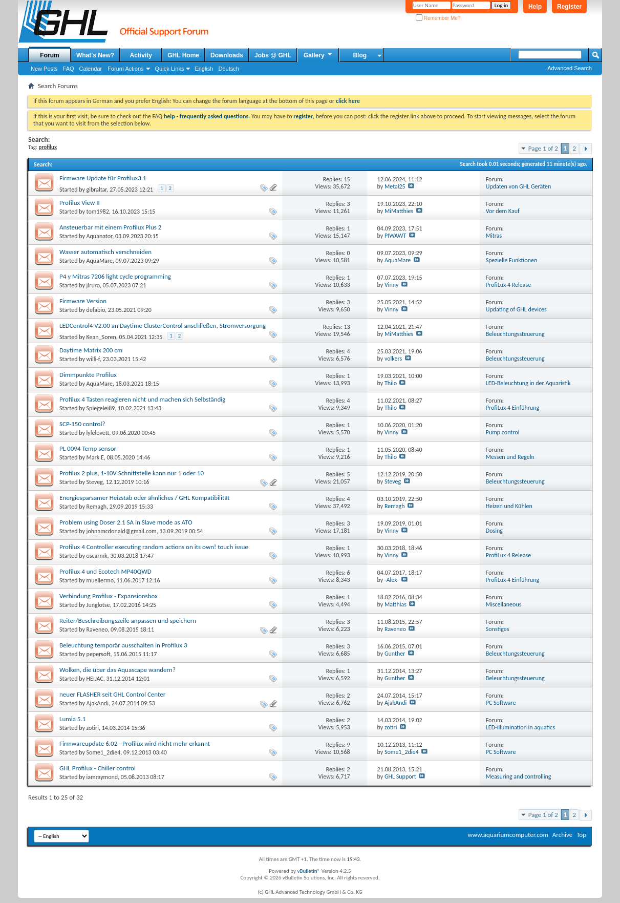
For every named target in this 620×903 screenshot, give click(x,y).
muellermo (100, 580)
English (204, 69)
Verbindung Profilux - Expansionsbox (108, 596)
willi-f (93, 359)
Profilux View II (79, 202)
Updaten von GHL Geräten (518, 186)
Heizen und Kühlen (509, 506)
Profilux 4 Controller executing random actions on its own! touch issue (153, 547)
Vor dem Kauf (503, 211)
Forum (49, 55)
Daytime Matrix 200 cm (90, 350)
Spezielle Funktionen (511, 260)
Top (581, 834)
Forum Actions (125, 69)
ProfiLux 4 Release (508, 284)
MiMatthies (398, 211)
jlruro (93, 285)
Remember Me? (438, 18)
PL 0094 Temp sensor (87, 448)
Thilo (390, 383)
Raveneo (97, 629)
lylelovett (98, 432)
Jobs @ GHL (272, 55)
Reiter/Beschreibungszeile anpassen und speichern (127, 620)
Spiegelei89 (101, 408)
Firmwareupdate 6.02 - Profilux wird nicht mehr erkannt (134, 743)
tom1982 (98, 211)
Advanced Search (569, 68)
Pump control (503, 432)
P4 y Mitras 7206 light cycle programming (115, 276)
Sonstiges (497, 629)
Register (569, 6)
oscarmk (97, 555)
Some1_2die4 (104, 752)
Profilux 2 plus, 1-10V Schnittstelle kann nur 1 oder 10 (131, 473)
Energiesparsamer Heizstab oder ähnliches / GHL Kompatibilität (144, 497)
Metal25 (394, 186)
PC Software (501, 702)
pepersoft (99, 654)
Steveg (95, 482)
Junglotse (98, 604)
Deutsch (228, 69)
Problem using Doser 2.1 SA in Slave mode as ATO (126, 522)
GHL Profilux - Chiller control (97, 768)
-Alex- (391, 579)
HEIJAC (95, 678)
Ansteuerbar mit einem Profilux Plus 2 (110, 227)
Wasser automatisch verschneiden (105, 252)
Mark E (95, 457)
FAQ (68, 69)
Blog (360, 55)
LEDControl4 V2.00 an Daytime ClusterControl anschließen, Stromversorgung (162, 325)
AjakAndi (98, 703)
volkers (393, 358)
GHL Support (400, 776)
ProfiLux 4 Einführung (512, 407)
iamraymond (102, 777)
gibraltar (97, 189)
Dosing (494, 530)
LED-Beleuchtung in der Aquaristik (528, 383)
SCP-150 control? (82, 424)
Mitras (494, 235)
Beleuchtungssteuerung (515, 334)
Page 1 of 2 (543, 148)
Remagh (97, 506)
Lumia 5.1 (72, 719)
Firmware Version (82, 301)
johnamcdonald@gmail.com (122, 531)
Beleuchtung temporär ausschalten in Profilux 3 (123, 645)
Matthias (395, 604)
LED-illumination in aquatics (520, 727)
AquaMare (100, 260)
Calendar (90, 69)
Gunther (394, 653)
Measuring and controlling (518, 776)
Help (535, 6)
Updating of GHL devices (516, 309)
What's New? (95, 55)
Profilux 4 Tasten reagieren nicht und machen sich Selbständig (142, 399)
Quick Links (169, 69)
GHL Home (183, 55)
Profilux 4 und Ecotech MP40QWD (105, 571)
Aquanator (100, 236)
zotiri (93, 727)
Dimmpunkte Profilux (88, 375)
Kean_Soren (101, 337)
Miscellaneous (504, 604)
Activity (141, 55)
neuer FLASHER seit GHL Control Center (112, 694)
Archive (562, 834)
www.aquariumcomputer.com (507, 834)
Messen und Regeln (510, 456)
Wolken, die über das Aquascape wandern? (117, 670)
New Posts (44, 69)
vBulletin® (308, 871)
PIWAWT (395, 235)
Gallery (318, 55)
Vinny (391, 284)
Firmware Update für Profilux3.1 (102, 178)
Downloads (226, 55)
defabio (96, 309)
